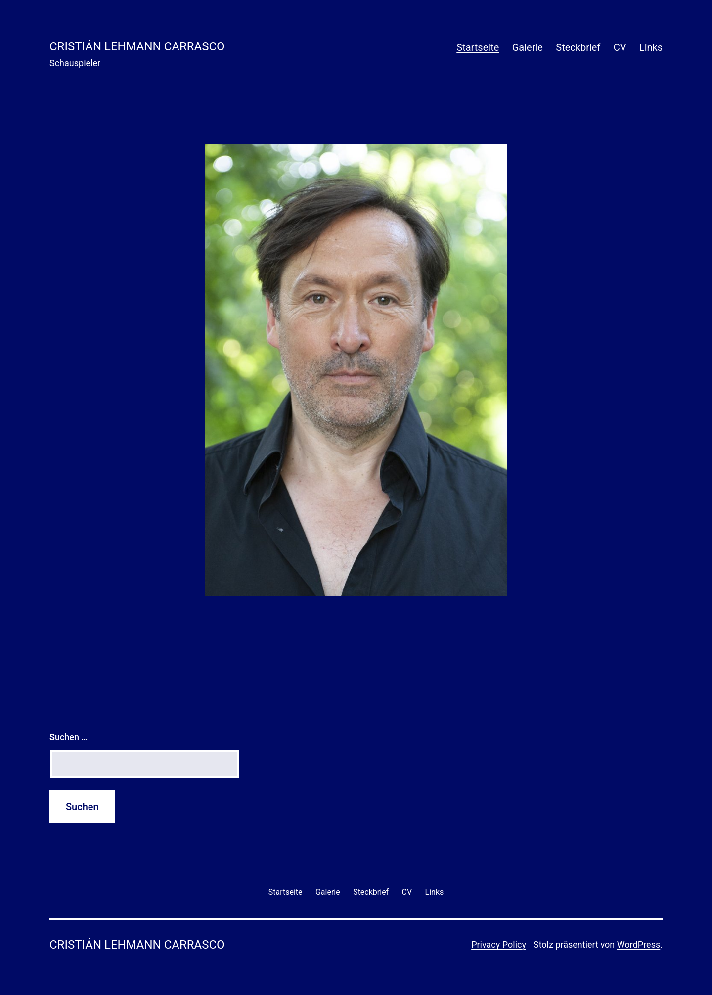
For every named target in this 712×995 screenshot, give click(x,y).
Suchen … (68, 737)
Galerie (527, 47)
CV (620, 47)
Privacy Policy (498, 944)
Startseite (477, 47)
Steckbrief (578, 47)
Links (651, 47)
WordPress (638, 944)
